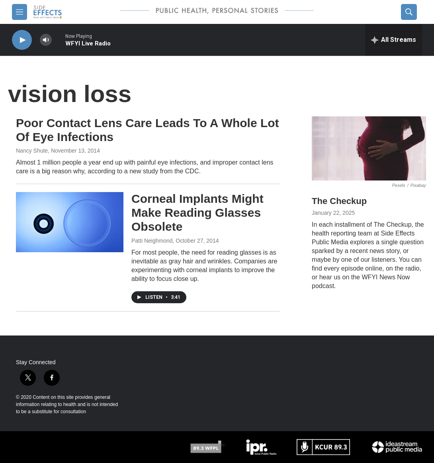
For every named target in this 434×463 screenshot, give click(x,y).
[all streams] (393, 40)
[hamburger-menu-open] (19, 12)
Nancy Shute (32, 150)
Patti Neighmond (152, 240)
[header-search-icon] (409, 12)
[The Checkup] (369, 148)
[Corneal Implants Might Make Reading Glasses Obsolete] (69, 222)
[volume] (46, 40)
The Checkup (339, 201)
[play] (22, 40)
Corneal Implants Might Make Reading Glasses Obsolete (197, 212)
